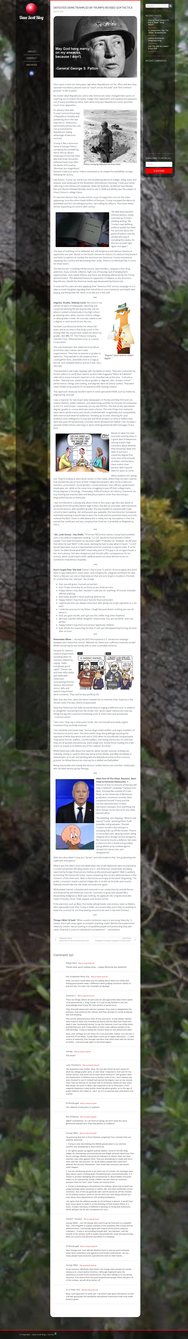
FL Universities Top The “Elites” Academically (158, 31)
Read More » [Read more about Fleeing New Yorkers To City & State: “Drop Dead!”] (152, 28)
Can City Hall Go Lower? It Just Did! (158, 47)
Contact (31, 58)
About (31, 51)
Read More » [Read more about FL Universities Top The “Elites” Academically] (152, 35)
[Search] (170, 6)
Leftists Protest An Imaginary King (156, 39)
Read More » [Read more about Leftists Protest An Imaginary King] (152, 43)
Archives (31, 64)
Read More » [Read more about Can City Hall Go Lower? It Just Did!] (152, 51)
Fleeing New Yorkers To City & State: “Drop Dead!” (158, 22)
